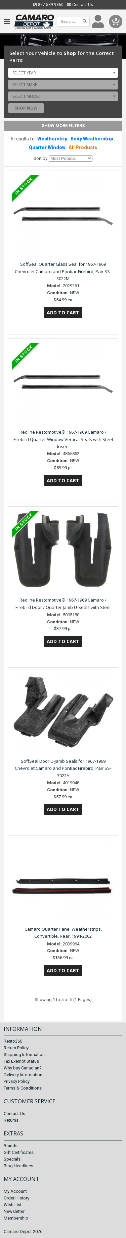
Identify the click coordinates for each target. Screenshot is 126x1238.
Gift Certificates (19, 1152)
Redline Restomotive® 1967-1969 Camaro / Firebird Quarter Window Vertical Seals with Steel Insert (63, 439)
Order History (16, 1197)
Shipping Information (24, 1054)
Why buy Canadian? (23, 1067)
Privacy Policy (17, 1081)
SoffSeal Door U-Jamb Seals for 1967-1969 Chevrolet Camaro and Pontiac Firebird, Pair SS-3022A (63, 768)
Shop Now (26, 108)
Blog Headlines (18, 1165)
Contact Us (80, 4)
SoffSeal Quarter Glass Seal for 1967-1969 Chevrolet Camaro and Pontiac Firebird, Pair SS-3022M (63, 271)
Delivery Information (23, 1074)
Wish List (13, 1204)
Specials (12, 1159)
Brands (10, 1145)
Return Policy (16, 1047)
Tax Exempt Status (21, 1061)
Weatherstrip (52, 138)
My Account (15, 1191)
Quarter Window (47, 147)
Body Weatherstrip (92, 138)
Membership (16, 1218)
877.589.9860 (48, 4)
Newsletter (14, 1211)
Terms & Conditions (23, 1088)
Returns (11, 1120)
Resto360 (13, 1041)
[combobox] (63, 72)
